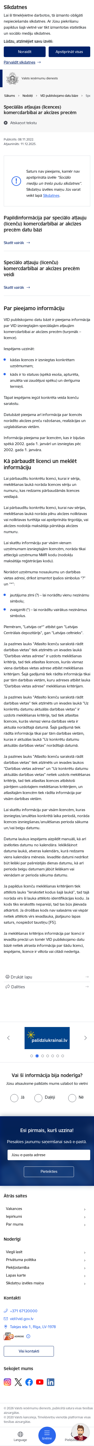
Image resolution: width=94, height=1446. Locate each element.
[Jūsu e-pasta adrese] (49, 1155)
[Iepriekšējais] (8, 1038)
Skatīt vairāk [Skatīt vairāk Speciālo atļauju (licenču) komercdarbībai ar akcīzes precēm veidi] (14, 287)
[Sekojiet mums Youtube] (40, 1382)
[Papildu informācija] (28, 1336)
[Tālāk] (85, 1038)
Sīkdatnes (51, 195)
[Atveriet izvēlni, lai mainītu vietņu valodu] (20, 1437)
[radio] (17, 1097)
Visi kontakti (29, 1351)
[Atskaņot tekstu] (23, 123)
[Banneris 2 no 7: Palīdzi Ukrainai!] (47, 1038)
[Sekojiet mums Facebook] (29, 1382)
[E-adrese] (14, 1336)
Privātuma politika (21, 1259)
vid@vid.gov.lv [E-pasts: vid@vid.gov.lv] (21, 1318)
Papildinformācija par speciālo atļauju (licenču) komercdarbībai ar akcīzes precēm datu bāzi (45, 224)
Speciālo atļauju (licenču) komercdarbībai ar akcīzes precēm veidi (42, 268)
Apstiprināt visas (69, 51)
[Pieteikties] (49, 1172)
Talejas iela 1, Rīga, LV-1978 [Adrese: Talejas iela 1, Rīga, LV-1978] (33, 1326)
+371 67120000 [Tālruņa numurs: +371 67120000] (23, 1311)
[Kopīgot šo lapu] (47, 987)
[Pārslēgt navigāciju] (47, 1435)
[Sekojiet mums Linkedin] (50, 1382)
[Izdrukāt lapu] (47, 977)
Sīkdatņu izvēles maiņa (25, 1283)
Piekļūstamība (17, 1267)
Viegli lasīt (14, 1251)
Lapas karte (16, 1275)
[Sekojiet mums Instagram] (7, 1382)
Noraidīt (24, 51)
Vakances (14, 1208)
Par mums (14, 1224)
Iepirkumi (14, 1216)
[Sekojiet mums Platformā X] (18, 1382)
